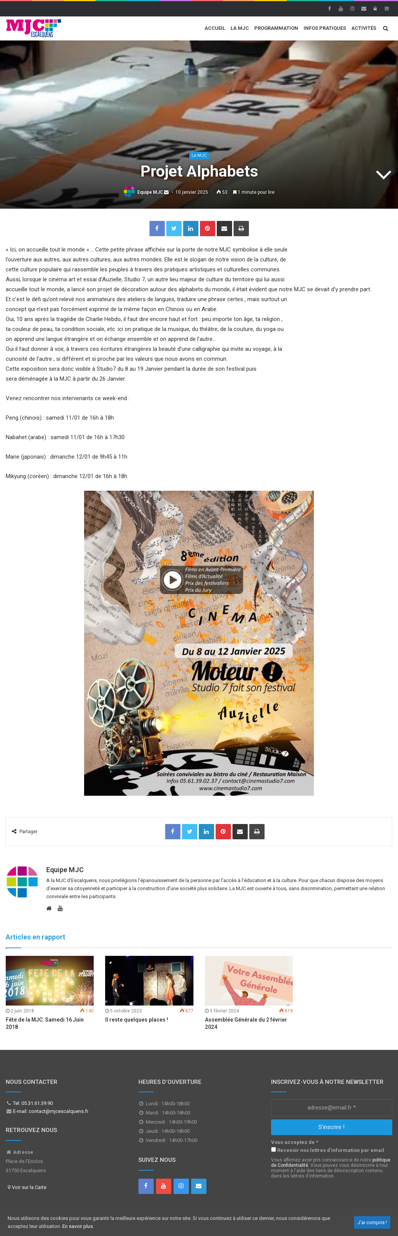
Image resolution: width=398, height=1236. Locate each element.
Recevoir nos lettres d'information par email (327, 1150)
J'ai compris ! (372, 1222)
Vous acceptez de (294, 1142)
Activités (363, 28)
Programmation (276, 28)
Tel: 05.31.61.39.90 (32, 1103)
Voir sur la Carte (29, 1187)
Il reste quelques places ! (136, 1020)
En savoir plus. (78, 1226)
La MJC (240, 28)
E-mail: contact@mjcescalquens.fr (50, 1111)
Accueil (215, 28)
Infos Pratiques (325, 28)
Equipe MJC (150, 192)
